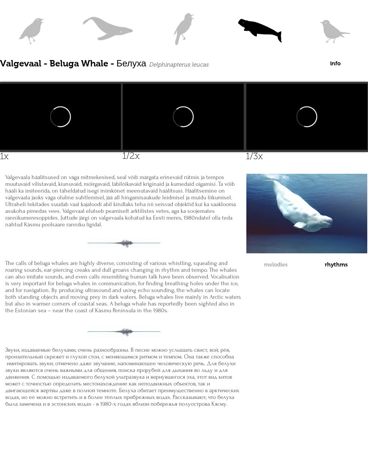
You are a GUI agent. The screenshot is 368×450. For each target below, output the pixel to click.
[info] (335, 63)
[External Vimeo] (306, 117)
